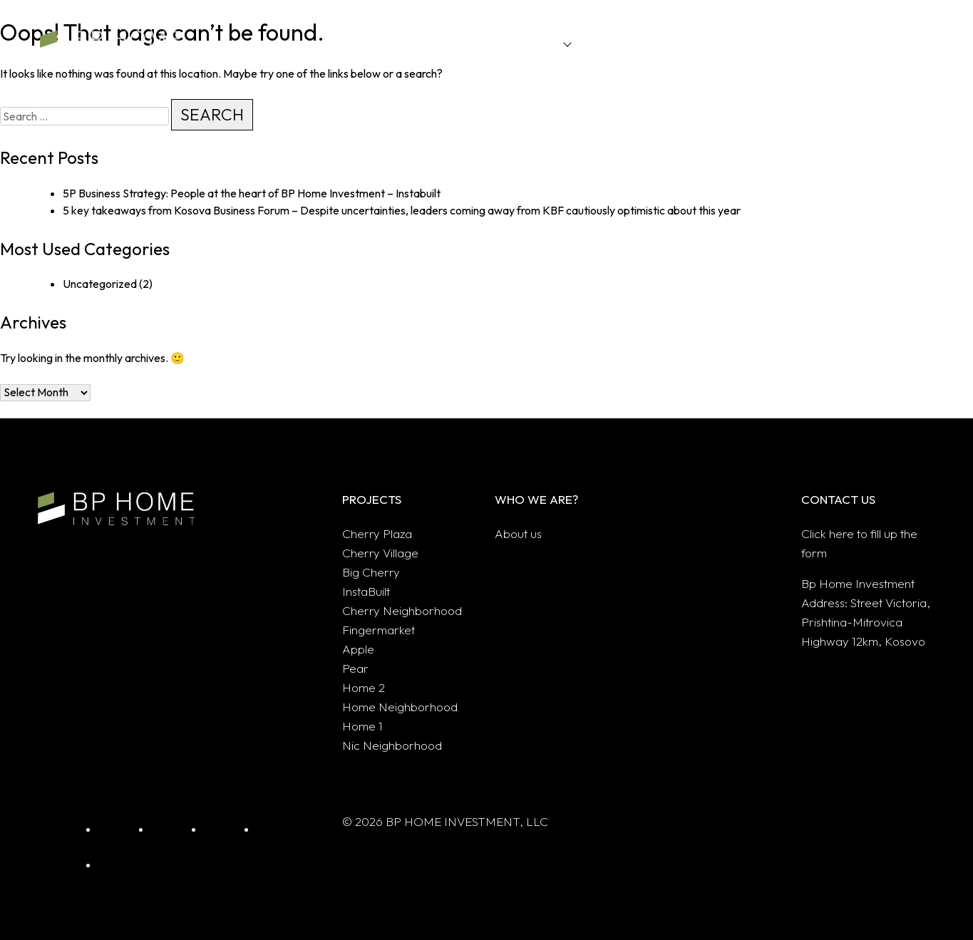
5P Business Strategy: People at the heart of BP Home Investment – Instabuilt (252, 193)
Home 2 (363, 687)
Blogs (739, 43)
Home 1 (362, 725)
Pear (355, 668)
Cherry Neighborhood (402, 610)
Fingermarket (378, 629)
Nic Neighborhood (392, 745)
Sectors (680, 43)
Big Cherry (371, 571)
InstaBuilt (366, 591)
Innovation (610, 43)
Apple (358, 648)
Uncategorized (100, 284)
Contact (868, 43)
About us (800, 43)
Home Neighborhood (400, 706)
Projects (538, 43)
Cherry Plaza (377, 533)
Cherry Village (380, 552)
